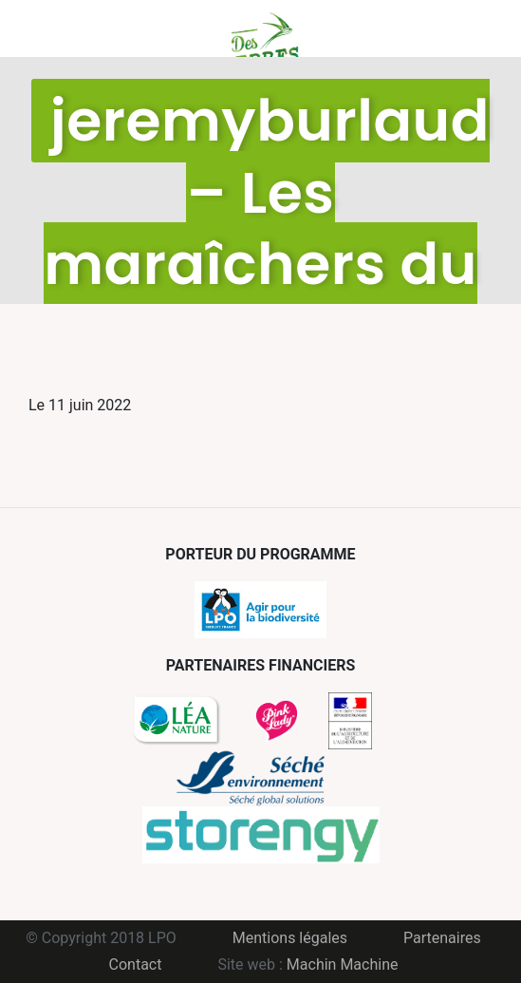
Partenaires (442, 938)
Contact (135, 964)
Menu (42, 28)
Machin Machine (343, 964)
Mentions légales (290, 938)
